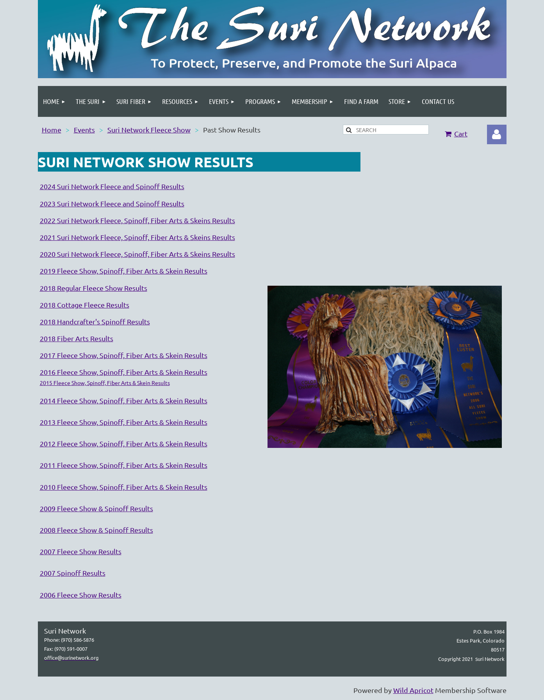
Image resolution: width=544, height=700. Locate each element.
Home (51, 129)
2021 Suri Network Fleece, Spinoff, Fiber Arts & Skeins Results (137, 237)
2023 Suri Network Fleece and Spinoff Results (112, 203)
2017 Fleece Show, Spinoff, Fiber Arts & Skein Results (123, 355)
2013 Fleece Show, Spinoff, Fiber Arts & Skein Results (123, 422)
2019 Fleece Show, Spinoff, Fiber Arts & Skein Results (123, 271)
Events (84, 129)
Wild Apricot (413, 690)
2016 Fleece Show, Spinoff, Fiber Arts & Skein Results (123, 372)
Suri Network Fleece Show (149, 129)
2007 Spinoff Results (72, 573)
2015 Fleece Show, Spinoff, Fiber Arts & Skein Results (105, 382)
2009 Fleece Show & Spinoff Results (96, 508)
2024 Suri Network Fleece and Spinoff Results (112, 186)
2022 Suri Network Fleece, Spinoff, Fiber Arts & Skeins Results (137, 220)
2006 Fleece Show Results (80, 595)
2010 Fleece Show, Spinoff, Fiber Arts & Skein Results (123, 487)
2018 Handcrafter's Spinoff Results (95, 321)
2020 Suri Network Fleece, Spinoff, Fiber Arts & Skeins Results (137, 254)
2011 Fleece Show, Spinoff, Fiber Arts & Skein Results (123, 465)
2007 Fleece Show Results (80, 551)
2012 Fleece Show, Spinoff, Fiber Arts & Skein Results (123, 443)
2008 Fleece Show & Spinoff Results (96, 530)
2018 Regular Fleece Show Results (93, 288)
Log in (497, 134)
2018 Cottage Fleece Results (84, 305)
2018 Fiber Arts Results (76, 338)
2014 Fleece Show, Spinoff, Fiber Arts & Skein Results (123, 400)
